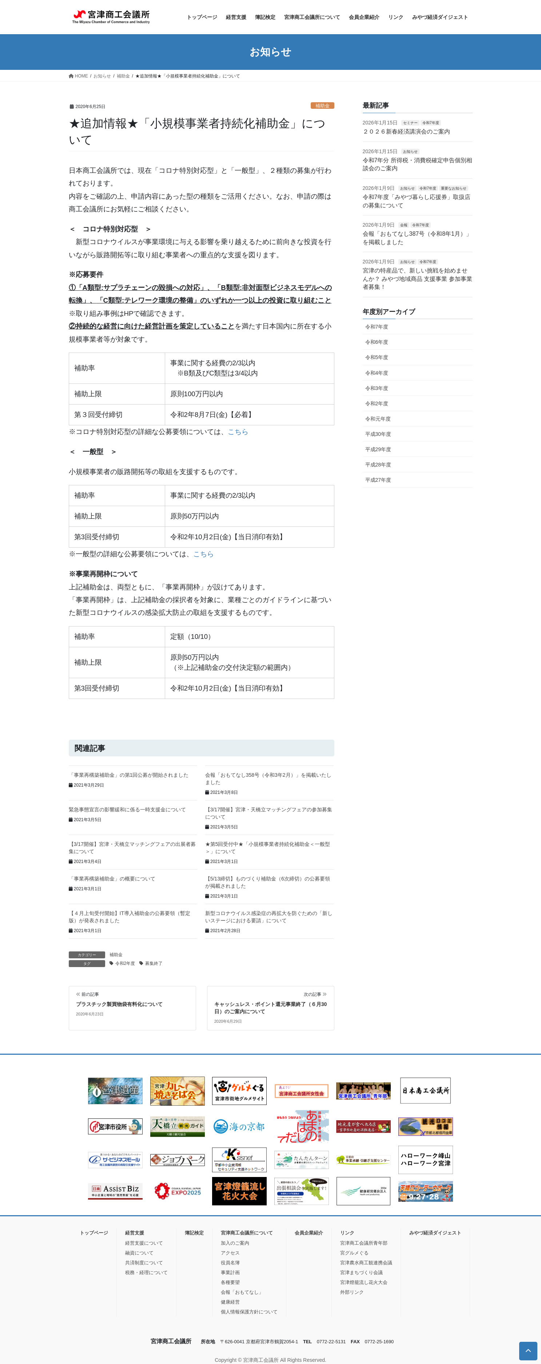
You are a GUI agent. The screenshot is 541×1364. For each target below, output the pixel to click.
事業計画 (230, 1272)
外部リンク (352, 1292)
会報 (403, 225)
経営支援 (134, 1233)
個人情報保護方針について (249, 1312)
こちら (238, 432)
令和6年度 (377, 342)
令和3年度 (377, 388)
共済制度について (144, 1262)
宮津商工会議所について (247, 1233)
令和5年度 (377, 357)
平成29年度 (378, 449)
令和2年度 (125, 963)
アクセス (230, 1253)
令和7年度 (430, 123)
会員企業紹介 (309, 1233)
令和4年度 (377, 373)
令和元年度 (378, 419)
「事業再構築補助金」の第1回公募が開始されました (129, 775)
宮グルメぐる (354, 1253)
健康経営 (230, 1302)
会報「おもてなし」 (242, 1292)
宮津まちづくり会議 (361, 1272)
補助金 (322, 105)
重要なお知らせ (453, 188)
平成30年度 (378, 434)
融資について (139, 1253)
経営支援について (144, 1243)
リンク (347, 1233)
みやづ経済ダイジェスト (435, 1233)
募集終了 (154, 963)
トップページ (94, 1233)
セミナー (410, 123)
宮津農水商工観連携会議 (366, 1262)
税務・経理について (146, 1272)
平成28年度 (378, 465)
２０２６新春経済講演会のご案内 (406, 131)
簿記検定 (194, 1233)
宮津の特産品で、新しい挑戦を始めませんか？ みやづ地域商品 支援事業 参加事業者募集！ (417, 278)
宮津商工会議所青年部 (363, 1243)
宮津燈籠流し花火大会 (363, 1282)
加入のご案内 (235, 1243)
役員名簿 (230, 1262)
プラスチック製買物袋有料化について (119, 1004)
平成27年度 (378, 480)
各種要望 (230, 1282)
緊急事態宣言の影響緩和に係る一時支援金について (127, 809)
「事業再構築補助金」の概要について (112, 879)
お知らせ (410, 152)
